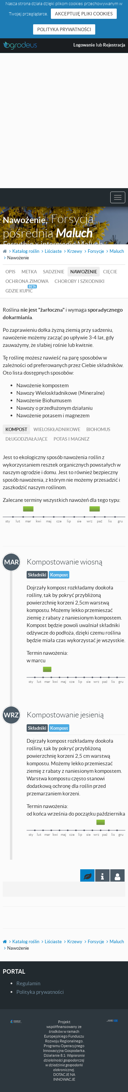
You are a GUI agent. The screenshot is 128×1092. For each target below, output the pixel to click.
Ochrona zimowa (26, 281)
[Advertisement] (64, 120)
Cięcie (110, 271)
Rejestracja (114, 45)
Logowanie (84, 45)
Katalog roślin (25, 251)
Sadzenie (53, 271)
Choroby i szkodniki (79, 281)
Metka (29, 271)
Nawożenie (83, 271)
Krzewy (74, 251)
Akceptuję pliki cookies (84, 13)
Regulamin (28, 983)
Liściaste (53, 251)
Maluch (117, 251)
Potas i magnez (71, 439)
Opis (10, 271)
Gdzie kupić (19, 291)
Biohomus (98, 429)
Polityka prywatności (64, 29)
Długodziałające (26, 439)
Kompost (16, 429)
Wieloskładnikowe (56, 429)
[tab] (117, 875)
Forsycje (96, 251)
